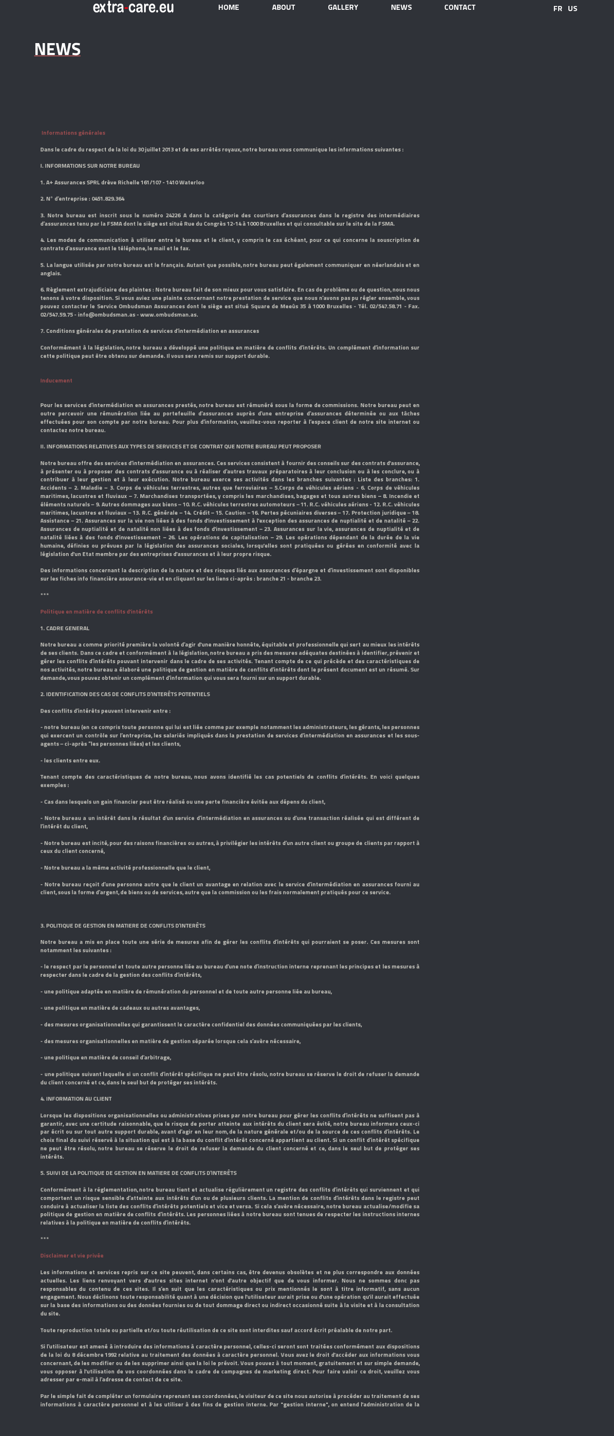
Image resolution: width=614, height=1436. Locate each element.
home (228, 7)
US (572, 8)
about (283, 7)
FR (557, 8)
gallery (343, 7)
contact (459, 7)
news (401, 7)
